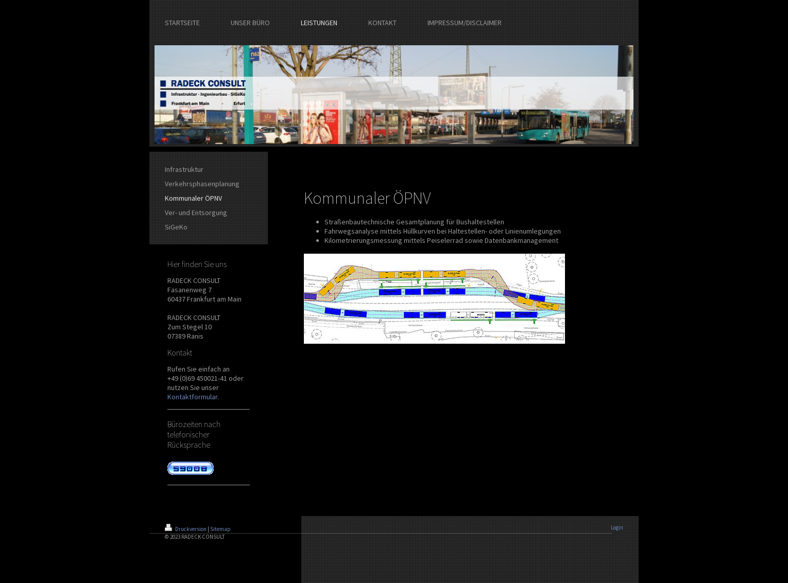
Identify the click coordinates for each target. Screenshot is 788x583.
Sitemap (220, 529)
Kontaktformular (192, 396)
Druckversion (186, 529)
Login (617, 527)
